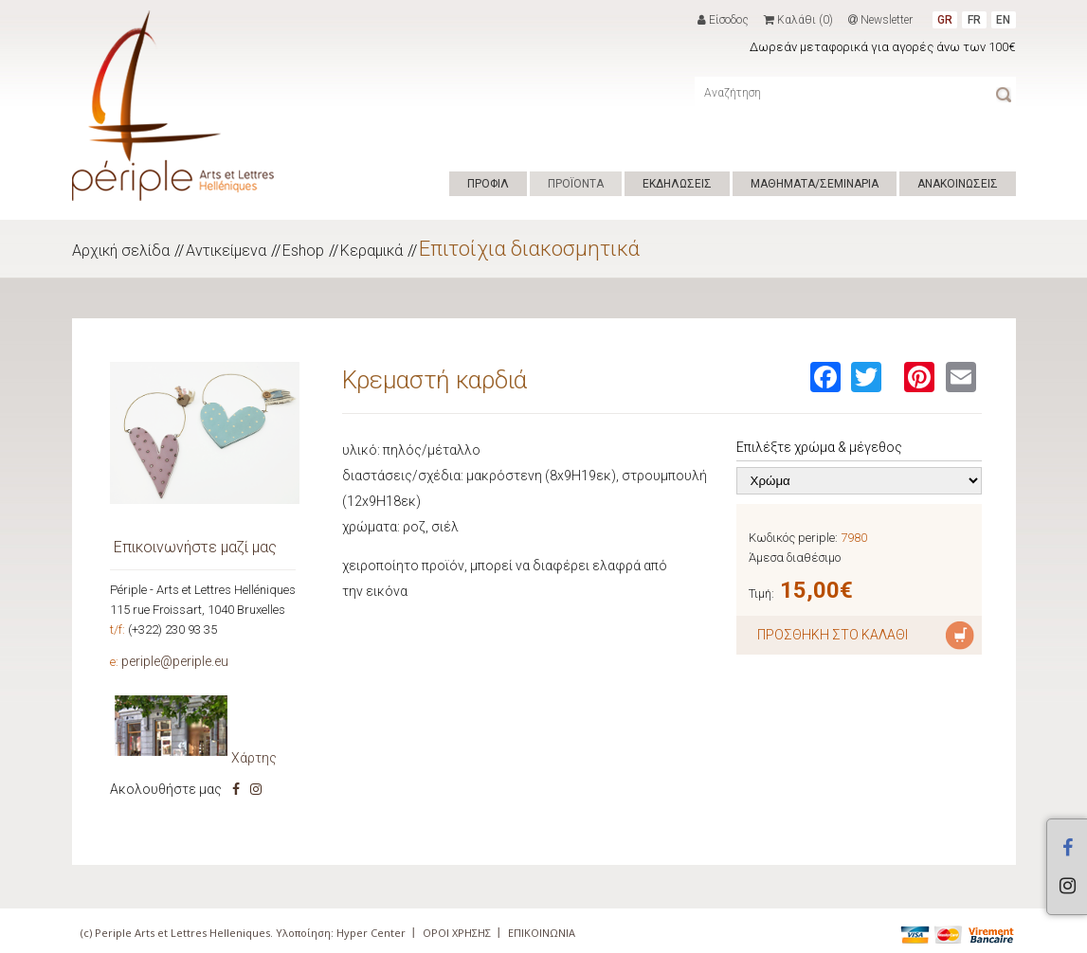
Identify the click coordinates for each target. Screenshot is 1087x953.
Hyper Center (371, 933)
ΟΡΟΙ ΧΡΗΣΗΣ (457, 933)
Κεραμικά (371, 251)
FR (974, 20)
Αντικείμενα (226, 251)
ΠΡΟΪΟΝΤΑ (576, 183)
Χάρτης (254, 757)
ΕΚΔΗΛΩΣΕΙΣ (677, 183)
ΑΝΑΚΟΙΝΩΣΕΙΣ (957, 183)
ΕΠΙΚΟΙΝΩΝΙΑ (541, 933)
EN (1003, 20)
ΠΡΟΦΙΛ (488, 183)
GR (944, 20)
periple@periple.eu (174, 661)
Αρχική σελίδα (121, 251)
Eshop (303, 251)
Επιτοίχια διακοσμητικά (529, 249)
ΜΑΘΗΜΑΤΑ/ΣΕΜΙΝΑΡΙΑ (815, 183)
